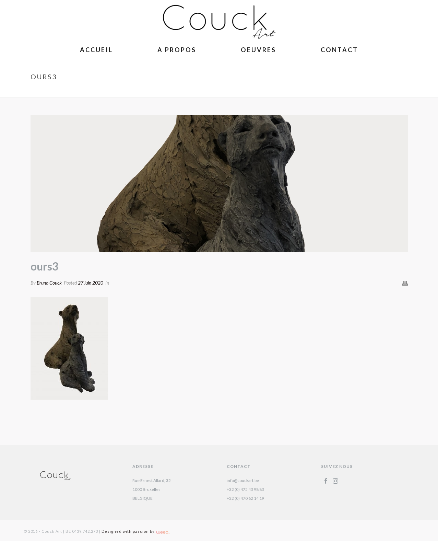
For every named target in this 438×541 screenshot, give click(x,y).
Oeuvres (258, 50)
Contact (339, 50)
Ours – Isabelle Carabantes (354, 91)
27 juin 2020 (90, 283)
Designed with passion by (135, 531)
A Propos (176, 50)
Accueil (96, 50)
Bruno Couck (49, 283)
